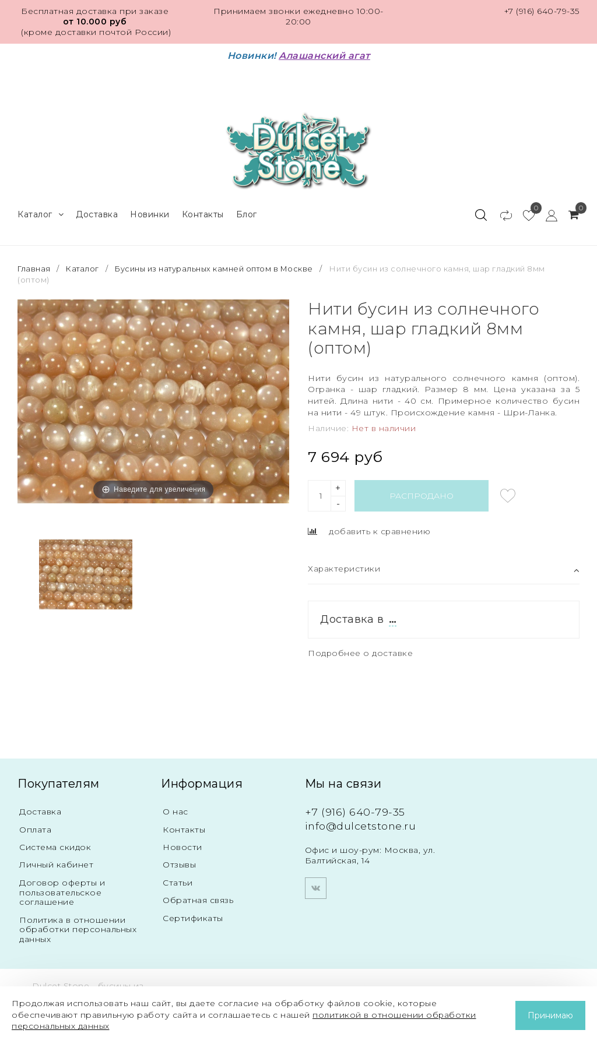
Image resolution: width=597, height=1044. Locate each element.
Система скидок (55, 846)
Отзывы (179, 864)
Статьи (177, 882)
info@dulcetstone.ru (361, 824)
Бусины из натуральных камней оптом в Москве (218, 267)
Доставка (97, 213)
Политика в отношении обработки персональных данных (77, 930)
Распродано (421, 494)
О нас (175, 810)
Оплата (35, 828)
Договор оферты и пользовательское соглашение (62, 892)
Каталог (40, 213)
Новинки (150, 213)
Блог (246, 213)
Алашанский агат (324, 55)
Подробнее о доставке (361, 652)
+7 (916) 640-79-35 (541, 11)
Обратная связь (198, 900)
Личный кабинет (56, 864)
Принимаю (550, 1015)
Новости (182, 846)
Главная (35, 267)
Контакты (203, 213)
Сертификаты (193, 918)
